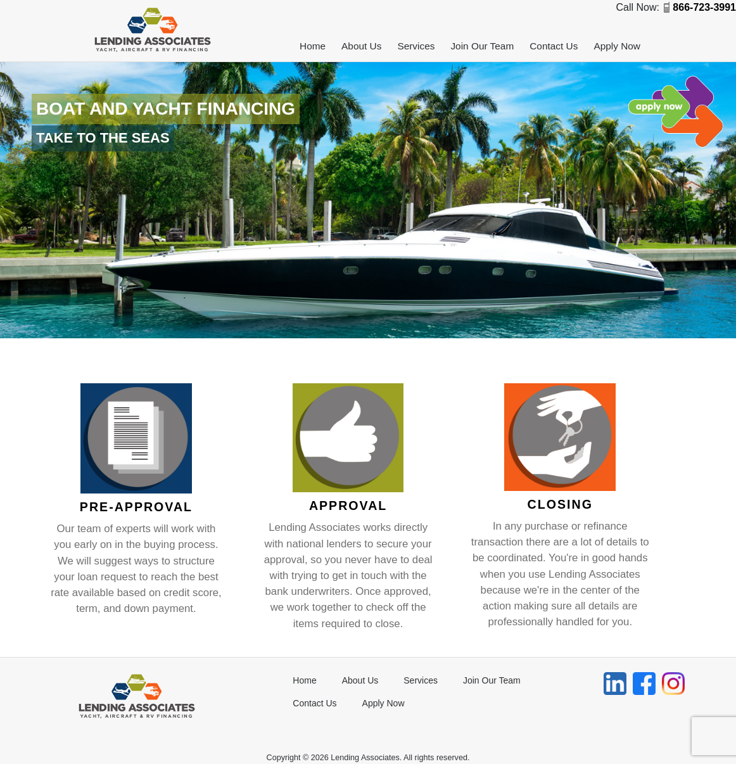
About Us (361, 46)
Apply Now (616, 46)
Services (416, 46)
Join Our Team (482, 46)
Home (313, 46)
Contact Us (554, 46)
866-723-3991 (704, 7)
